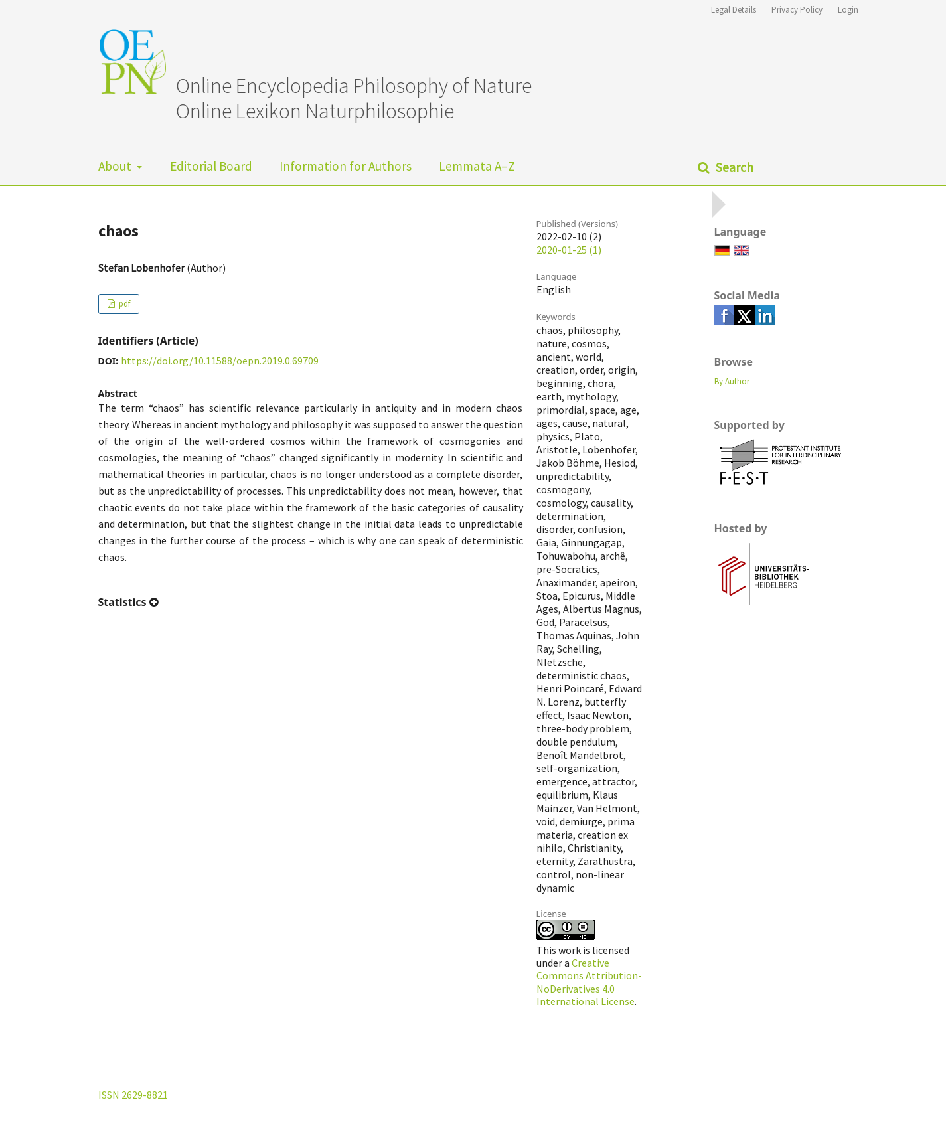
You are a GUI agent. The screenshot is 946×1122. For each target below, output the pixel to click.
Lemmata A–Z (477, 166)
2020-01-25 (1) (568, 249)
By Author (731, 381)
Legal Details (733, 9)
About (116, 166)
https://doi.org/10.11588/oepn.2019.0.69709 (220, 360)
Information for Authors (345, 166)
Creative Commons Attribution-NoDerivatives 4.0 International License (589, 982)
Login (848, 9)
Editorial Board (211, 166)
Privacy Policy (797, 9)
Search (733, 167)
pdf (123, 303)
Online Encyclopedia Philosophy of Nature (354, 86)
